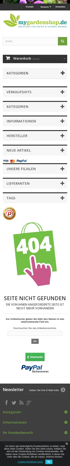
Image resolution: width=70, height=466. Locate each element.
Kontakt (29, 7)
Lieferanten (18, 183)
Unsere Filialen (21, 169)
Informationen (21, 121)
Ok (48, 462)
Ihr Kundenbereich (18, 432)
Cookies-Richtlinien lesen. (30, 462)
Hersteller (17, 135)
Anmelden (60, 7)
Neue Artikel (19, 150)
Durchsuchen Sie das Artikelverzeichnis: (35, 328)
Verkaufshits (19, 92)
